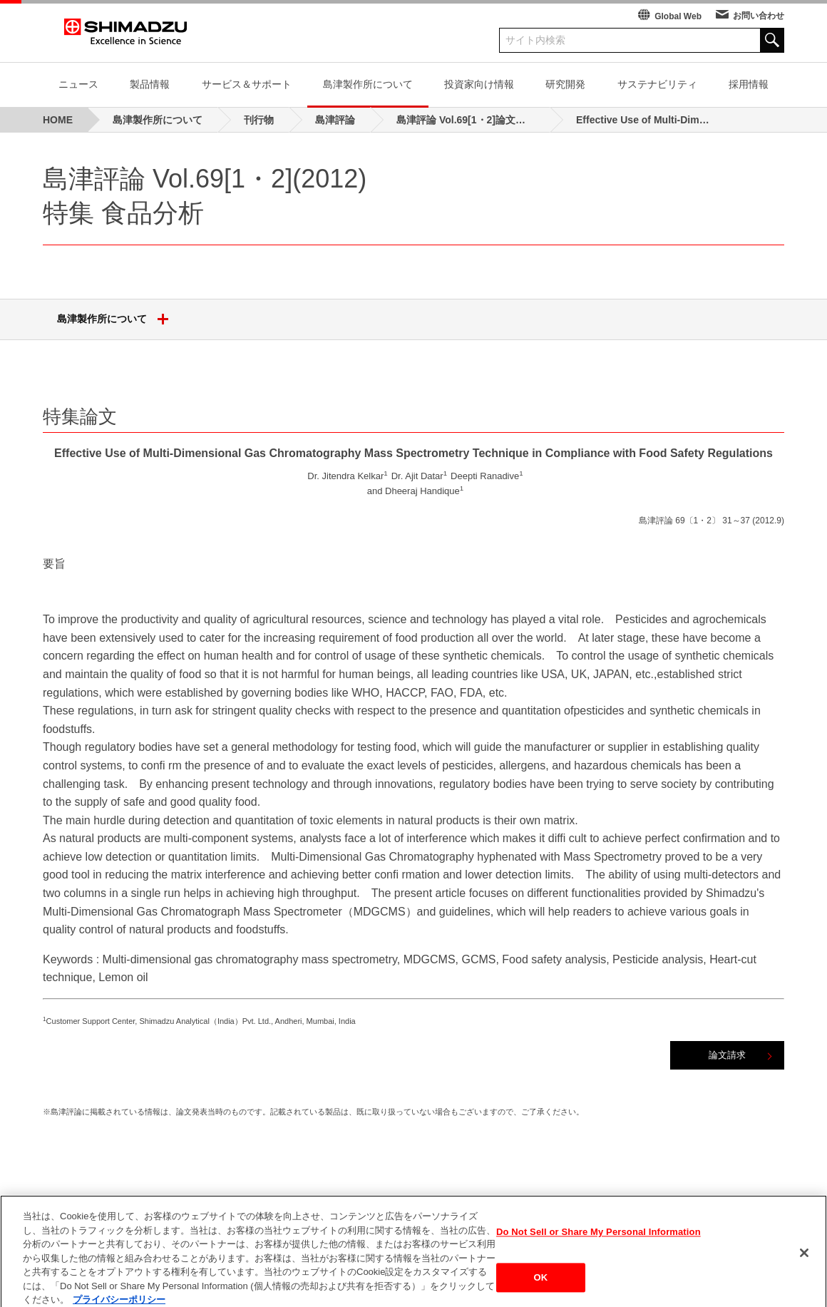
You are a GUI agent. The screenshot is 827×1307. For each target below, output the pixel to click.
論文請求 (727, 1055)
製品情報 (150, 84)
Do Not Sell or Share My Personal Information (598, 1246)
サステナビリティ (657, 84)
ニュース (78, 84)
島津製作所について (368, 84)
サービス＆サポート (247, 84)
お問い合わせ (758, 16)
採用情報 (749, 84)
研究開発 (565, 84)
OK (541, 1291)
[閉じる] (804, 1267)
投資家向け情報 (479, 84)
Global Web (678, 16)
